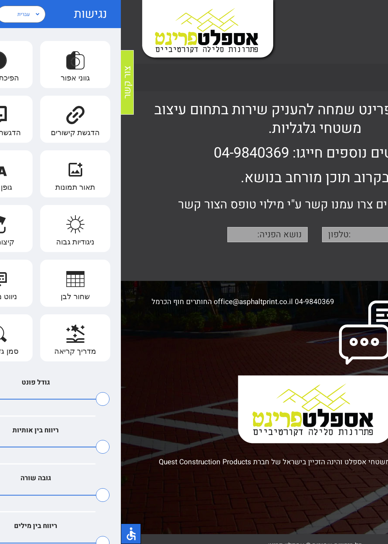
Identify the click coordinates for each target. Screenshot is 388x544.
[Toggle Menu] (371, 31)
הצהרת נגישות (356, 488)
